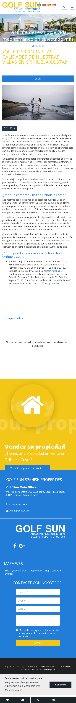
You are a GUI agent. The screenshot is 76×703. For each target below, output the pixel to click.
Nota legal (21, 666)
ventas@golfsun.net (17, 510)
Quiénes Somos (19, 570)
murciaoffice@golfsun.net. (47, 283)
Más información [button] (14, 690)
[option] (38, 29)
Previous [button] (3, 29)
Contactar (57, 570)
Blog (47, 570)
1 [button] (33, 46)
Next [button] (72, 29)
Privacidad (32, 666)
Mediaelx (50, 666)
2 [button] (36, 46)
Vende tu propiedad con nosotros (27, 468)
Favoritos (8, 573)
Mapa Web (9, 666)
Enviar (38, 642)
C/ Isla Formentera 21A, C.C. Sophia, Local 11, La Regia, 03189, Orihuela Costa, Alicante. (35, 493)
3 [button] (39, 46)
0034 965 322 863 (16, 504)
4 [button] (42, 46)
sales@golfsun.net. (53, 270)
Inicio (6, 570)
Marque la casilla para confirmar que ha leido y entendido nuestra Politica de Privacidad (39, 633)
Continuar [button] (60, 684)
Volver (38, 78)
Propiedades (36, 570)
